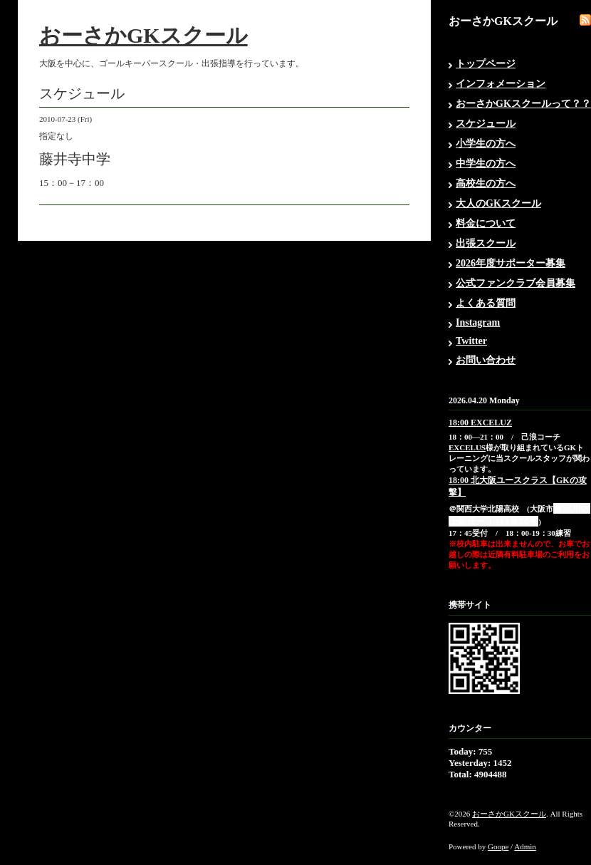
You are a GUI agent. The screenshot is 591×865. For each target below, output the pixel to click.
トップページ (486, 63)
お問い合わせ (486, 360)
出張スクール (486, 243)
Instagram (478, 322)
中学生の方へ (486, 163)
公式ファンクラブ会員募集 (515, 283)
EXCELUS (467, 447)
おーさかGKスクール (143, 35)
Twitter (471, 341)
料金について (486, 223)
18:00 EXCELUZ (480, 423)
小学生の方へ (486, 143)
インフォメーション (500, 83)
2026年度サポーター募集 (510, 263)
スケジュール (486, 123)
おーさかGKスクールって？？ (523, 103)
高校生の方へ (486, 183)
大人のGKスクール (498, 203)
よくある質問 (486, 303)
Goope (498, 846)
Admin (525, 846)
